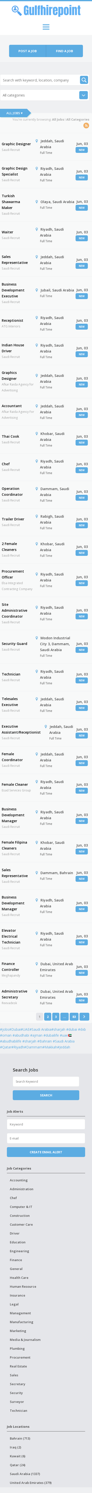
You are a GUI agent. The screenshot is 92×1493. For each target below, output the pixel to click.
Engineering (19, 1251)
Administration (21, 1189)
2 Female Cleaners (9, 546)
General (16, 1269)
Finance (16, 1260)
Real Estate (18, 1366)
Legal (14, 1304)
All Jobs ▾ (14, 113)
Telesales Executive (10, 701)
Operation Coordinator (12, 491)
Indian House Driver (13, 348)
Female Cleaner (15, 784)
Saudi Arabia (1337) (25, 1474)
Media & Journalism (25, 1339)
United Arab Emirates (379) (31, 1482)
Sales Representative (15, 259)
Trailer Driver (13, 519)
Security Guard (14, 643)
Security (16, 1393)
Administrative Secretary (14, 994)
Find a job (64, 51)
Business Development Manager (13, 815)
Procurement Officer (13, 574)
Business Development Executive (13, 290)
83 (74, 1016)
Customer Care (21, 1224)
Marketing (18, 1331)
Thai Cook (10, 436)
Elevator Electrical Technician (11, 936)
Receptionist (12, 320)
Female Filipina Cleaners (14, 845)
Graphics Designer (9, 375)
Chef (6, 464)
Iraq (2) (15, 1447)
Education (18, 1242)
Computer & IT (21, 1206)
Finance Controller (10, 966)
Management (20, 1313)
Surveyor (17, 1401)
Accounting (19, 1180)
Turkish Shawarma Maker (11, 201)
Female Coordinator (12, 757)
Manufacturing (21, 1322)
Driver (15, 1233)
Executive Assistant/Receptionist (21, 729)
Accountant (12, 405)
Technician (11, 674)
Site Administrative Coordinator (14, 610)
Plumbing (17, 1348)
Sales (14, 1375)
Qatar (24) (17, 1465)
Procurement (20, 1357)
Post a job (27, 51)
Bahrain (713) (20, 1438)
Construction (20, 1215)
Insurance (17, 1295)
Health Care (19, 1277)
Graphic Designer (16, 144)
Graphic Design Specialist (14, 171)
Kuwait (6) (17, 1456)
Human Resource (23, 1286)
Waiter (7, 232)
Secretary (17, 1384)
